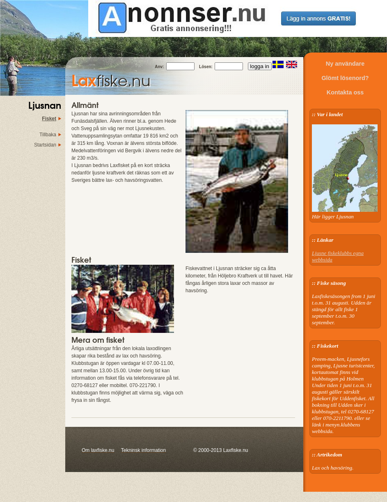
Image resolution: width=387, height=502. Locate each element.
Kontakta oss (345, 92)
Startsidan (45, 145)
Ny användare (345, 63)
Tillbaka (47, 135)
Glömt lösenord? (345, 78)
